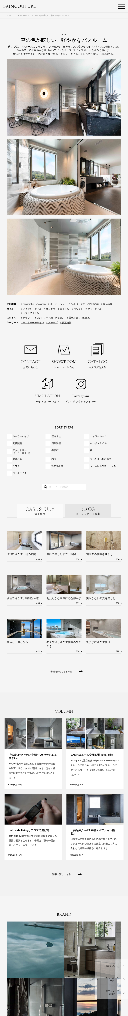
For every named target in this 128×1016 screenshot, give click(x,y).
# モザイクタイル (30, 313)
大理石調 (17, 459)
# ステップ (52, 322)
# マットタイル (94, 309)
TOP (9, 15)
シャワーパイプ (21, 436)
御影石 (55, 450)
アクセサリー (22, 452)
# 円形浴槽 (93, 304)
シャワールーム (98, 436)
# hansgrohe (27, 304)
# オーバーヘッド (57, 304)
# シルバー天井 (77, 304)
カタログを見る (97, 355)
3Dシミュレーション (47, 389)
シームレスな (105, 466)
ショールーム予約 (64, 355)
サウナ (16, 466)
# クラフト (26, 317)
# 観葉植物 (65, 322)
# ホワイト (77, 309)
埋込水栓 (56, 436)
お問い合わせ (30, 355)
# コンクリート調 (44, 317)
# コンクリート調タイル (56, 309)
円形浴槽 (56, 443)
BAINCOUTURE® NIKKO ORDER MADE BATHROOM (19, 6)
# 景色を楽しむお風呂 (78, 317)
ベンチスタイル (98, 443)
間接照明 (17, 443)
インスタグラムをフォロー (81, 389)
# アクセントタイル (31, 309)
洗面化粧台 (57, 466)
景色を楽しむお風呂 (100, 459)
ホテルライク (20, 473)
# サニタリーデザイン (32, 322)
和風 (54, 459)
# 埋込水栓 (106, 304)
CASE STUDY (22, 15)
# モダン (59, 317)
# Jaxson (41, 304)
